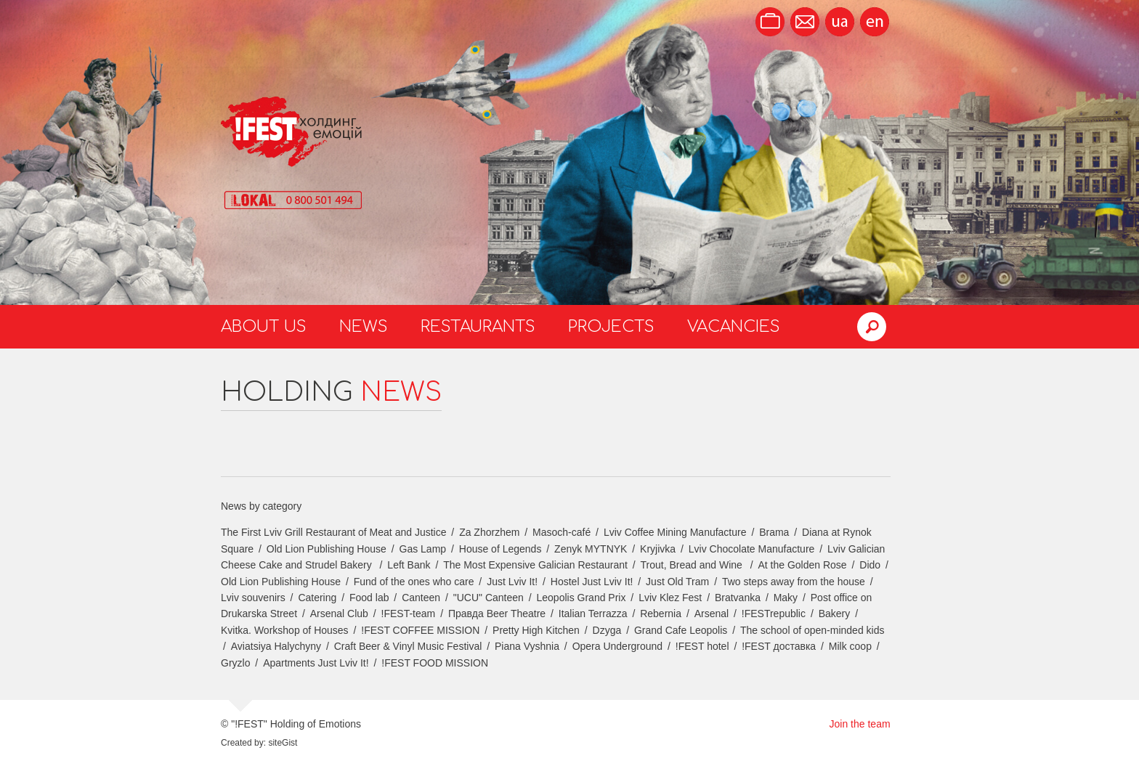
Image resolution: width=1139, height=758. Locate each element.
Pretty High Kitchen (536, 630)
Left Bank (408, 565)
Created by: (243, 743)
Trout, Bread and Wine (693, 565)
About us (264, 326)
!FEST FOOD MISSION (434, 663)
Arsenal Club (339, 613)
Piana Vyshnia (527, 646)
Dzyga (607, 630)
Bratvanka (738, 597)
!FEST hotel (702, 646)
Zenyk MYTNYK (590, 549)
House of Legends (500, 549)
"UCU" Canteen (488, 597)
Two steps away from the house (793, 581)
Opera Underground (617, 646)
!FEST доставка (779, 646)
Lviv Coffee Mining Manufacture (675, 532)
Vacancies (733, 326)
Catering (317, 597)
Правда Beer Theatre (497, 613)
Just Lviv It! (512, 581)
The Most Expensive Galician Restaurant (535, 565)
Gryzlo (235, 663)
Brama (774, 532)
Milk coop (850, 646)
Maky (786, 597)
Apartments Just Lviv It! (316, 663)
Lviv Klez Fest (670, 597)
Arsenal (711, 613)
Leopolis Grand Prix (581, 597)
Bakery (835, 613)
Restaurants (478, 326)
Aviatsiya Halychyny (276, 646)
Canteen (421, 597)
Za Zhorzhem (489, 532)
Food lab (369, 597)
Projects (611, 326)
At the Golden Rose (802, 565)
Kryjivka (658, 549)
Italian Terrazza (593, 613)
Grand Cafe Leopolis (680, 630)
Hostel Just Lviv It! (592, 581)
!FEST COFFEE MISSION (420, 630)
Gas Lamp (423, 549)
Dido (869, 565)
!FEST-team (408, 613)
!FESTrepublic (774, 613)
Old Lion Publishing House (326, 549)
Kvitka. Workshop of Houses (285, 630)
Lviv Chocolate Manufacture (752, 549)
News (363, 326)
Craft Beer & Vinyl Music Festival (408, 646)
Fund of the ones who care (414, 581)
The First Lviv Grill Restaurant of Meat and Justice (333, 532)
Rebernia (660, 613)
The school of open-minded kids (812, 630)
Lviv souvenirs (253, 597)
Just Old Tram (677, 581)
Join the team (860, 724)
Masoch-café (561, 532)
